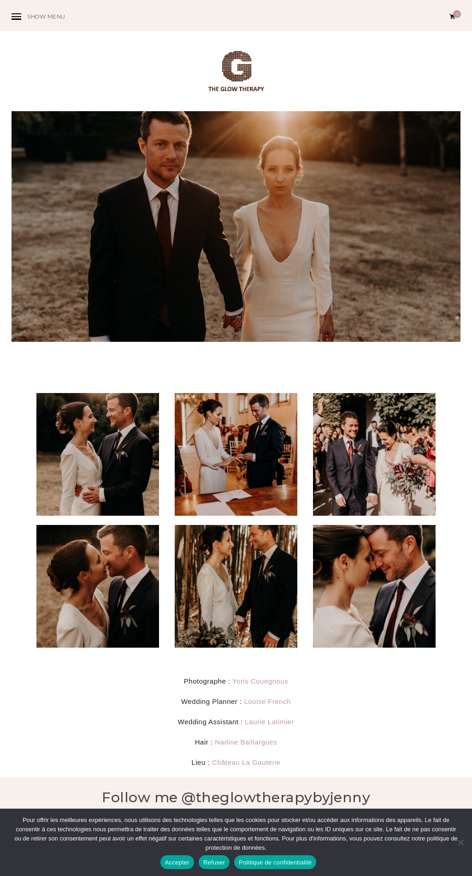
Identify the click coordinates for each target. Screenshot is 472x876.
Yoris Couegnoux (260, 681)
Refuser (214, 862)
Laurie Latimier (269, 722)
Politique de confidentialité (275, 862)
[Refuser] (460, 842)
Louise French (267, 701)
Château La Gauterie (246, 762)
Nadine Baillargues (246, 742)
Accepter (177, 862)
